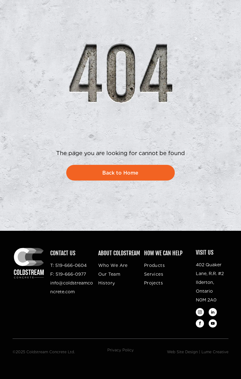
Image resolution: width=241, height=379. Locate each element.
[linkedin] (213, 313)
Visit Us (204, 252)
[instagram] (200, 313)
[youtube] (213, 324)
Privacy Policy (120, 350)
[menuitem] (123, 265)
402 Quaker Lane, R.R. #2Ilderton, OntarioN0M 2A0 (210, 282)
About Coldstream (119, 253)
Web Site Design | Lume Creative (197, 351)
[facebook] (200, 324)
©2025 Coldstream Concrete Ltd (43, 351)
